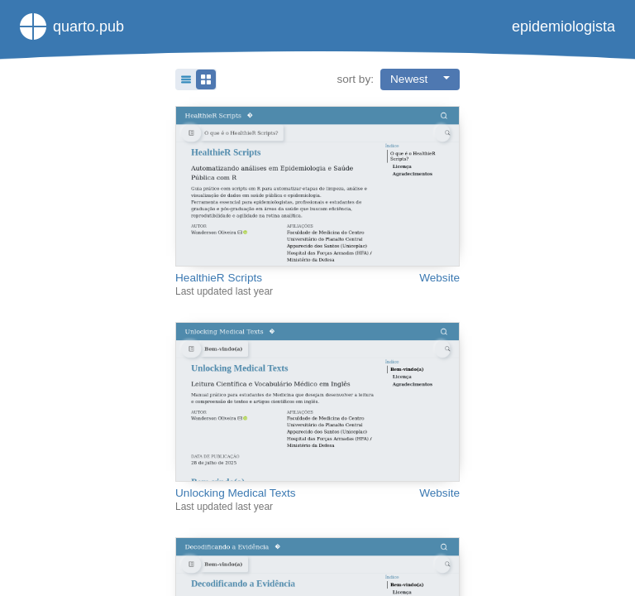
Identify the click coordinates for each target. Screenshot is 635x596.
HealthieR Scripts (218, 278)
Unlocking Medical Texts (235, 493)
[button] (196, 79)
